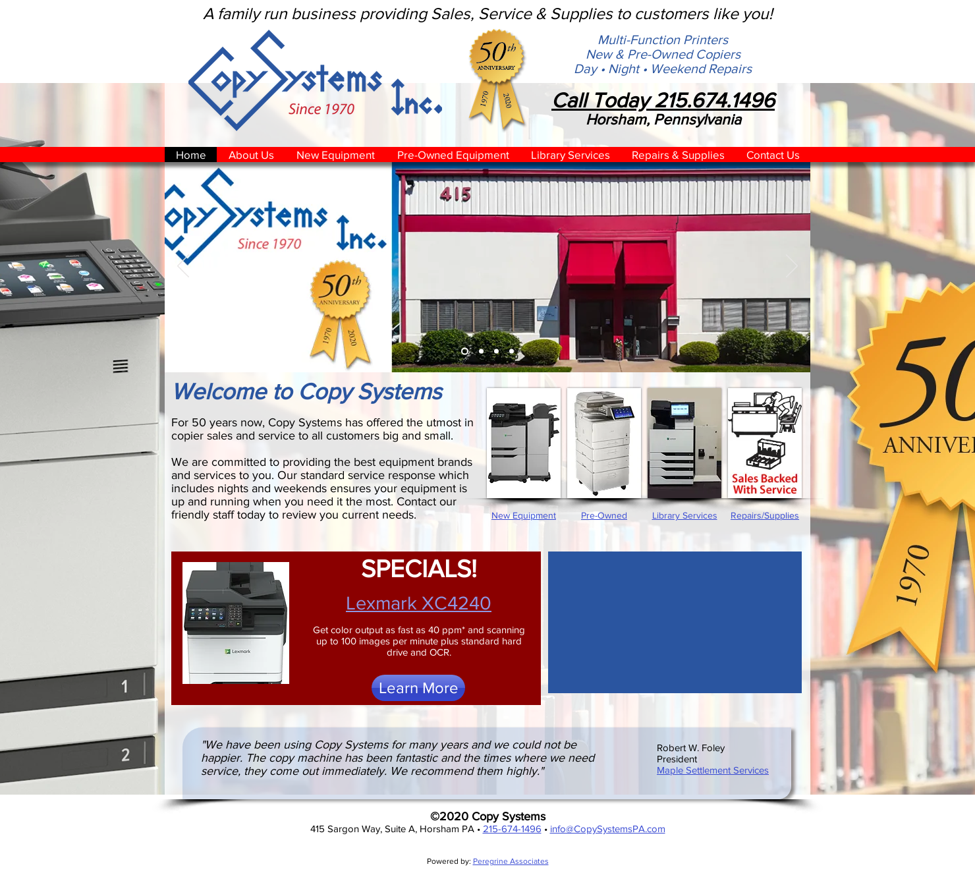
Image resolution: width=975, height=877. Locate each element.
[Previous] (183, 266)
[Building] (464, 351)
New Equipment (523, 515)
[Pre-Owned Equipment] (496, 351)
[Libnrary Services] (511, 351)
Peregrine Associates (511, 861)
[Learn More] (418, 688)
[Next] (792, 266)
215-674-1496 (512, 828)
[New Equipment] (481, 351)
